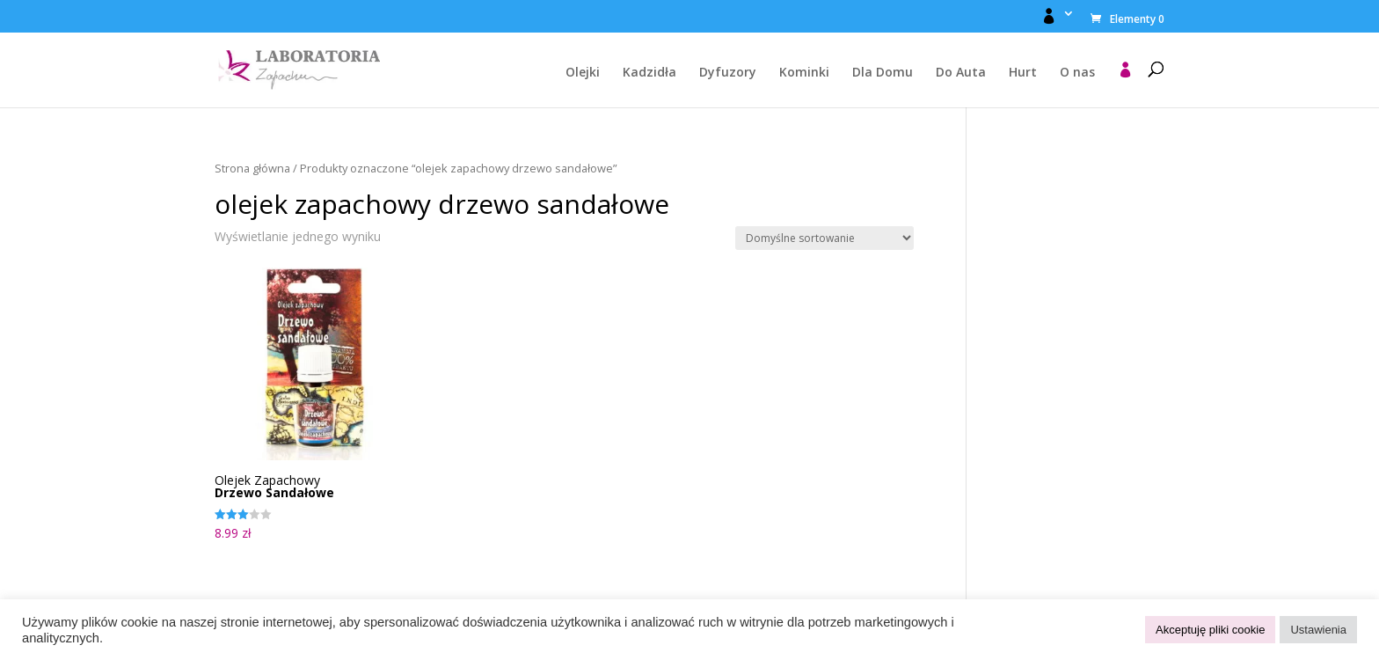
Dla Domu (882, 73)
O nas (1077, 73)
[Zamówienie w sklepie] (824, 238)
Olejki (582, 73)
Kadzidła (649, 73)
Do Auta (961, 73)
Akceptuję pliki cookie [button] (1210, 629)
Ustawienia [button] (1318, 629)
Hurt (1023, 73)
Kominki (804, 73)
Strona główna (252, 168)
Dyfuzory (727, 73)
